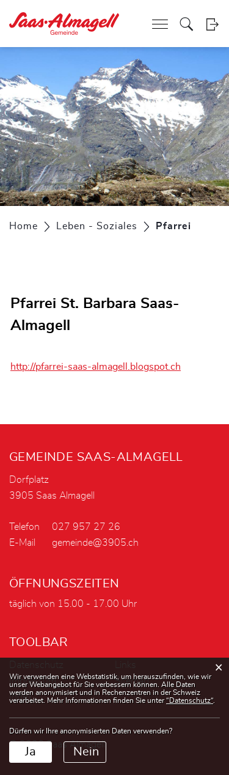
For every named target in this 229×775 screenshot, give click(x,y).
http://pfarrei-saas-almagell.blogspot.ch (101, 367)
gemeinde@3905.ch (95, 543)
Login (212, 24)
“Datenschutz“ (189, 700)
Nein (86, 752)
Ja (30, 752)
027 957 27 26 (86, 527)
